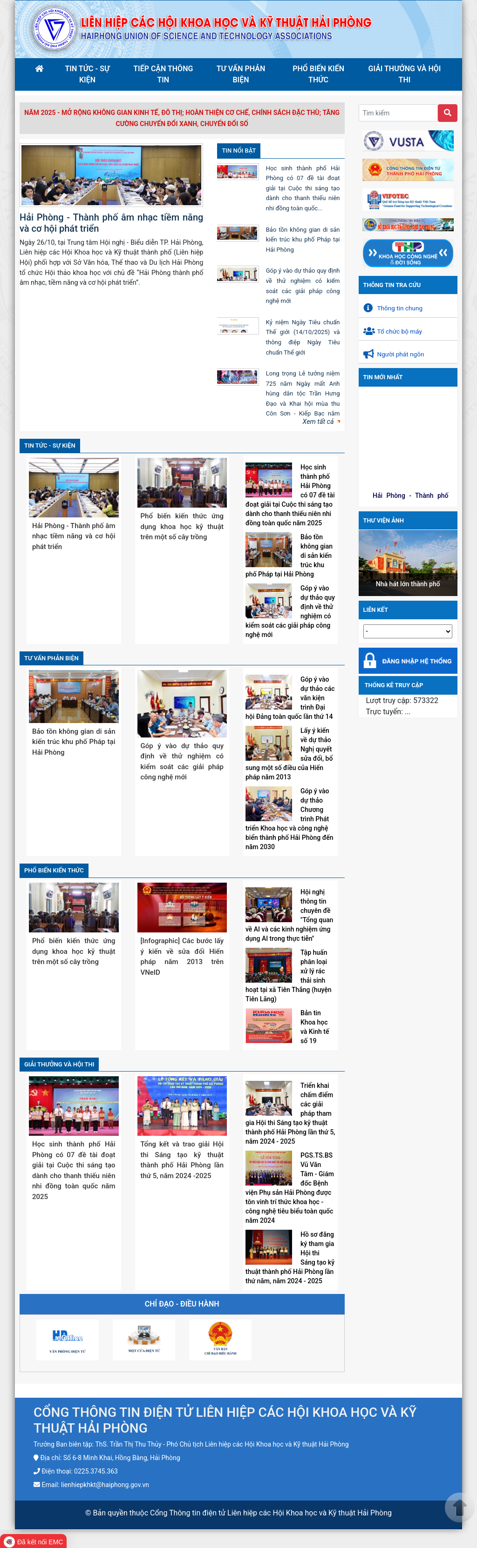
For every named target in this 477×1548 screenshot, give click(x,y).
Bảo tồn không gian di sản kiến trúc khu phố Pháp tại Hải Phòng (303, 239)
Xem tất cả (318, 422)
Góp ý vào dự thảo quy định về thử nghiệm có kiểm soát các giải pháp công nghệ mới (182, 762)
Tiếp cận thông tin (163, 74)
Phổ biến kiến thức (318, 74)
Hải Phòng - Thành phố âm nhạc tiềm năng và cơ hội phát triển (74, 536)
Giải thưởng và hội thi (404, 74)
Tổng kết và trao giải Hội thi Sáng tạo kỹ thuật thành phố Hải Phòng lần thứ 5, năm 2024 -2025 (182, 1160)
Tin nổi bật (239, 150)
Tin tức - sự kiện (87, 74)
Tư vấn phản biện (241, 74)
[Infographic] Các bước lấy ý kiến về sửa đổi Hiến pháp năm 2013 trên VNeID (182, 957)
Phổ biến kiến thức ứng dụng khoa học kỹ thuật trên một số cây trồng (182, 526)
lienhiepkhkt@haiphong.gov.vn (105, 1484)
